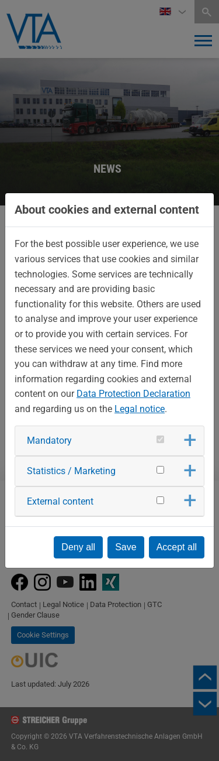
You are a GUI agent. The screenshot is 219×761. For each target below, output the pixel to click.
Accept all (177, 547)
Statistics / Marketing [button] (71, 471)
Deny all (78, 547)
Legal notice (139, 408)
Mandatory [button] (49, 440)
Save (125, 547)
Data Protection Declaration (133, 393)
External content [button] (60, 501)
